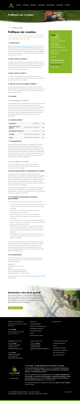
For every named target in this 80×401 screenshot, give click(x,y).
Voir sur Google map (13, 333)
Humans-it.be (68, 392)
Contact (67, 5)
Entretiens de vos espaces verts (38, 326)
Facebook (53, 56)
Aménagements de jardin (59, 348)
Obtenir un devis (15, 308)
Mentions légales (55, 67)
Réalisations (50, 5)
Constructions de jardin (36, 331)
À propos (26, 5)
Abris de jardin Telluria (59, 352)
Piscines (32, 333)
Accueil (18, 5)
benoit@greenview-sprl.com (58, 41)
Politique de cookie (22, 393)
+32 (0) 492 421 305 (35, 346)
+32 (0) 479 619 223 (55, 39)
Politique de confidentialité (57, 62)
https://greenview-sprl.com (23, 46)
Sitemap (46, 393)
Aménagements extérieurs (36, 328)
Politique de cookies (56, 64)
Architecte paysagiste (35, 324)
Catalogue (41, 5)
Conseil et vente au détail (36, 335)
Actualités (59, 5)
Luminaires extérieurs (58, 355)
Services (33, 5)
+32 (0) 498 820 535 (55, 45)
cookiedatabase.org (39, 276)
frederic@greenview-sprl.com (58, 47)
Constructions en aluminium (60, 350)
